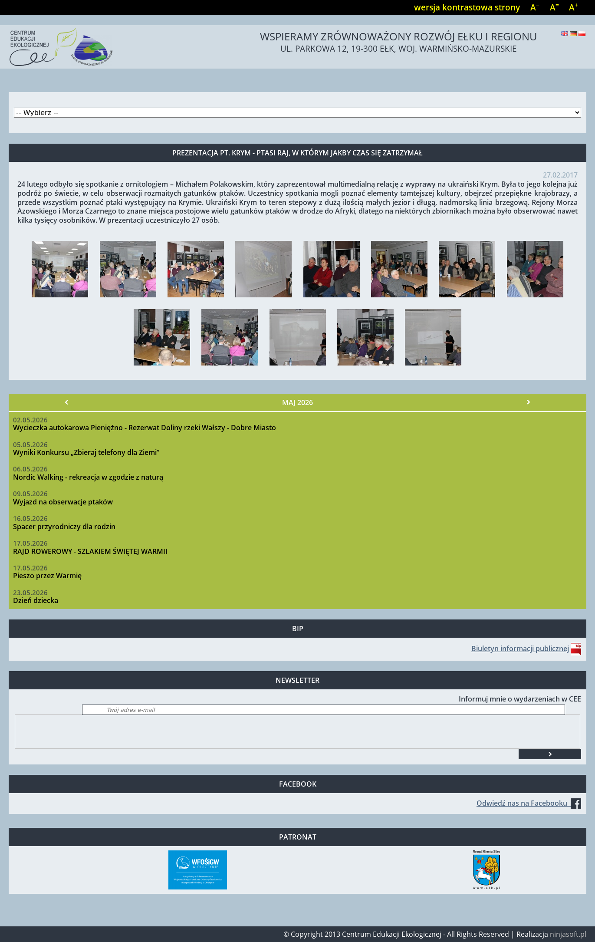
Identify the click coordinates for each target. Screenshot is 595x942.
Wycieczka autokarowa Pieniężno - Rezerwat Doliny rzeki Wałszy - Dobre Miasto (144, 427)
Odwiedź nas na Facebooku (529, 803)
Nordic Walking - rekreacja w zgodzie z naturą (88, 477)
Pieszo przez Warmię (47, 575)
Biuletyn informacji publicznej (520, 648)
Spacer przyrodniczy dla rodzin (64, 526)
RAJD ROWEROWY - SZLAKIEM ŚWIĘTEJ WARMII (90, 551)
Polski (582, 33)
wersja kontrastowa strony (467, 7)
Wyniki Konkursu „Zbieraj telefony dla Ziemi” (86, 452)
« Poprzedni (66, 402)
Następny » (528, 402)
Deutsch (573, 33)
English (564, 33)
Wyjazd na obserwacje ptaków (63, 502)
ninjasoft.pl (568, 934)
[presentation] (81, 731)
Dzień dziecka (35, 600)
